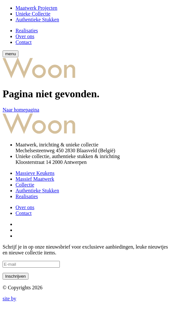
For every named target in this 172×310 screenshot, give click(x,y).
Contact (24, 42)
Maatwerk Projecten (36, 8)
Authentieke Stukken (37, 19)
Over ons (25, 36)
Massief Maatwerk (35, 179)
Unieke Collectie (33, 13)
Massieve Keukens (35, 173)
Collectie (25, 184)
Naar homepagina (21, 109)
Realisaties (27, 30)
